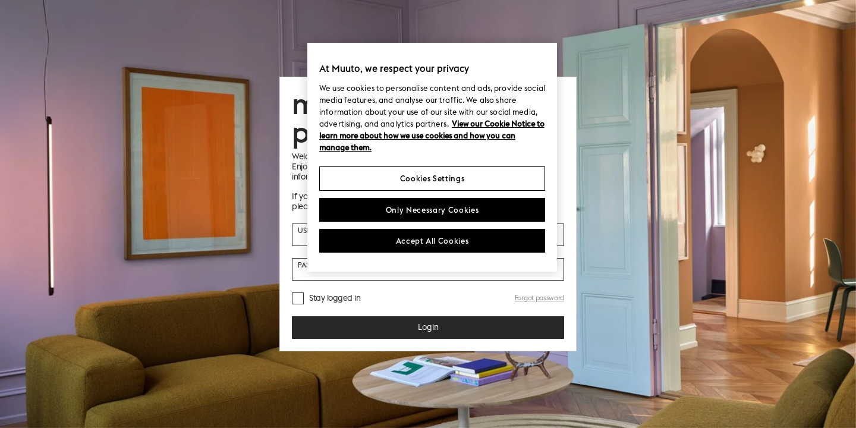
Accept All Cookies (432, 241)
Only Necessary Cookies (432, 210)
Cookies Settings (432, 178)
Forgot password (539, 297)
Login (428, 327)
